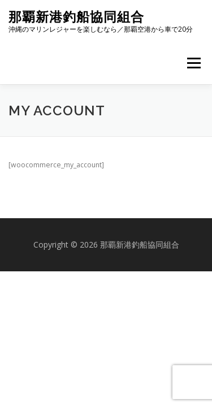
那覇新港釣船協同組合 (76, 16)
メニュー (194, 63)
